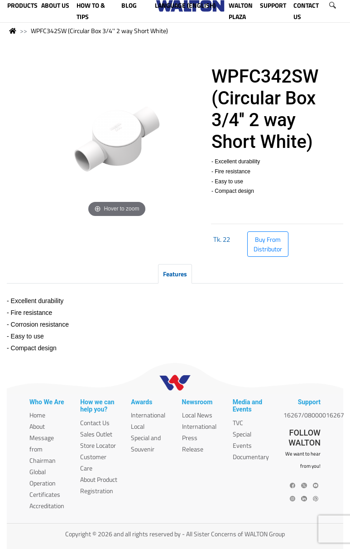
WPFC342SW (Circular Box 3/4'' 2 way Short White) (99, 30)
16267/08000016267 (313, 415)
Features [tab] (175, 274)
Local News (197, 415)
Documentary (251, 456)
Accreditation (46, 505)
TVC (238, 422)
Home (37, 415)
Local (137, 426)
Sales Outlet (96, 434)
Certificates (44, 494)
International (148, 415)
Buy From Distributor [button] (268, 244)
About (37, 426)
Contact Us (95, 422)
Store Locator (98, 445)
